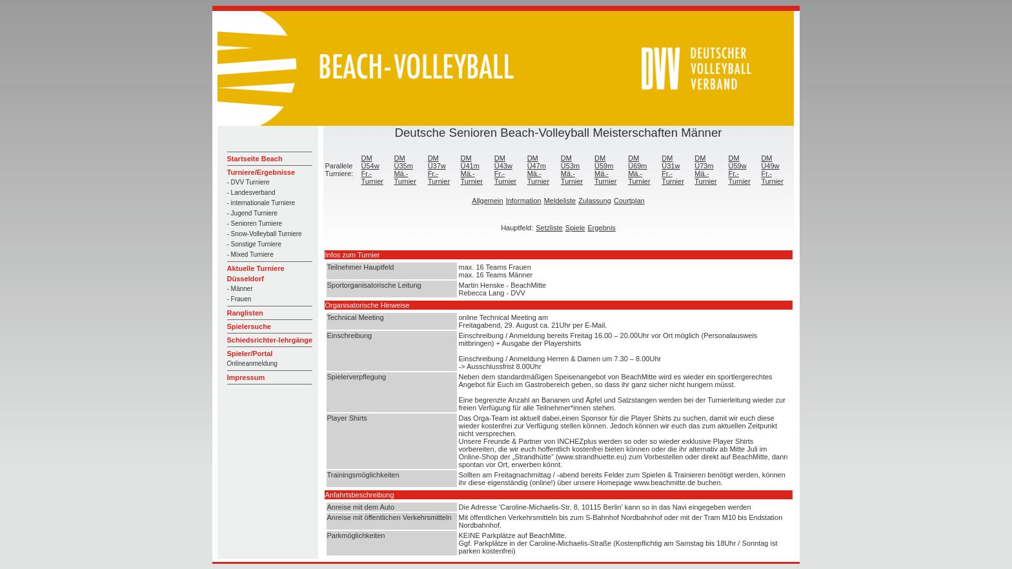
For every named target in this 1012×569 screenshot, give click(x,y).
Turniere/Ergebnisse (261, 172)
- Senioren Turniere (255, 223)
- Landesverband (251, 192)
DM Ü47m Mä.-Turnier (538, 169)
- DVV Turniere (248, 182)
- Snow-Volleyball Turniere (264, 233)
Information (523, 201)
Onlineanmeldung (252, 363)
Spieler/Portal (250, 353)
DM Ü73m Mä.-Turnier (705, 169)
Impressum (246, 377)
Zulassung (594, 201)
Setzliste (549, 228)
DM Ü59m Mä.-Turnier (605, 169)
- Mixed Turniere (250, 254)
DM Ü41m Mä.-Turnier (472, 169)
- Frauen (239, 299)
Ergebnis (601, 228)
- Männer (240, 288)
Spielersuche (249, 326)
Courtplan (629, 201)
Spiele (575, 228)
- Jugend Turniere (252, 213)
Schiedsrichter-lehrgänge (270, 340)
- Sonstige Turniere (254, 244)
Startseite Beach (255, 159)
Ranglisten (245, 313)
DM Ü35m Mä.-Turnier (405, 169)
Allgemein (487, 201)
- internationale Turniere (261, 202)
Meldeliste (560, 201)
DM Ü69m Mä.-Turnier (639, 169)
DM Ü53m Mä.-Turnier (572, 169)
